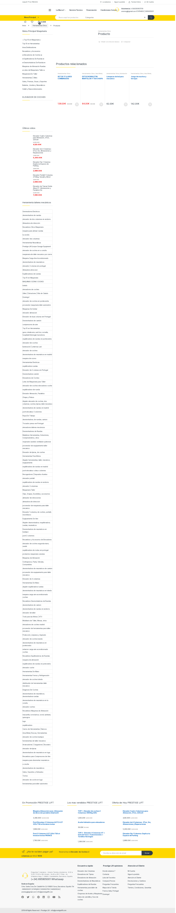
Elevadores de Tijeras (86, 874)
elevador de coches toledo (33, 679)
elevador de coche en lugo (33, 780)
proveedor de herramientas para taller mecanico (36, 629)
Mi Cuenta (149, 2)
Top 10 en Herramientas (31, 44)
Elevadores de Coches (31, 378)
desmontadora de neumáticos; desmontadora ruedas (34, 695)
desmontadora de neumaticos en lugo (36, 752)
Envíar (147, 853)
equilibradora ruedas (30, 366)
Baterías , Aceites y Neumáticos (33, 85)
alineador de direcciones (32, 498)
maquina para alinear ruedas (33, 231)
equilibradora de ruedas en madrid (35, 467)
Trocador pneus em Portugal (33, 423)
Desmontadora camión (31, 374)
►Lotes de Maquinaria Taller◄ (33, 70)
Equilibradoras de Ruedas (87, 884)
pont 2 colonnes (28, 536)
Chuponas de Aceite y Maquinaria (90, 893)
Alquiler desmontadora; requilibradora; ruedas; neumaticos (36, 524)
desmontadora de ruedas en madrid (36, 408)
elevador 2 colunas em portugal (34, 266)
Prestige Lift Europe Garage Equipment (37, 246)
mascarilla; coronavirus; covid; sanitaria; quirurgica (37, 716)
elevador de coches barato (33, 639)
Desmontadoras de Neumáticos (89, 881)
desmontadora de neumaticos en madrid (37, 354)
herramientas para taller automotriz (35, 784)
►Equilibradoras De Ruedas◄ (33, 59)
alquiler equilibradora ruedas (33, 587)
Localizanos (105, 2)
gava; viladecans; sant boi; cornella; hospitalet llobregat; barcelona (35, 333)
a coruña (26, 764)
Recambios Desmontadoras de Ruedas (37, 601)
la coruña (26, 235)
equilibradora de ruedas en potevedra (37, 664)
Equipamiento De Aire (30, 519)
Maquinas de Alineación (31, 558)
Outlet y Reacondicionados (32, 89)
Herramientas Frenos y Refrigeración (36, 675)
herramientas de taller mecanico (34, 741)
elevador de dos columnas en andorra (37, 219)
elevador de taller (29, 613)
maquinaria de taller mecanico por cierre (37, 254)
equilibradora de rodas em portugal (35, 550)
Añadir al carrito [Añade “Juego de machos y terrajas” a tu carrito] (150, 104)
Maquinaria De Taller (29, 74)
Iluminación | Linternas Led (32, 347)
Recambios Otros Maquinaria (33, 227)
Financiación (91, 10)
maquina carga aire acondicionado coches (35, 595)
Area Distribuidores (29, 47)
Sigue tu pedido (119, 2)
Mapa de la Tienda (109, 888)
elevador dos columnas (31, 239)
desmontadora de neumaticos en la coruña (35, 701)
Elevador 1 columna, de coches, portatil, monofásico (37, 513)
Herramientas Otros (40, 25)
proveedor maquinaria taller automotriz (37, 305)
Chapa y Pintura (28, 397)
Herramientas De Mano (31, 583)
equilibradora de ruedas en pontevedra (37, 339)
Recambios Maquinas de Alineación (35, 711)
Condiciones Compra (109, 10)
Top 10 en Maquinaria (30, 278)
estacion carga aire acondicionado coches (35, 650)
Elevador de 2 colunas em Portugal (35, 370)
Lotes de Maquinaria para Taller (34, 382)
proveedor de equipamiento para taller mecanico (37, 573)
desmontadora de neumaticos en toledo (37, 590)
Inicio (24, 25)
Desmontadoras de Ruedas (32, 431)
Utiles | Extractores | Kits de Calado (35, 293)
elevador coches (29, 707)
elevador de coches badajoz (33, 737)
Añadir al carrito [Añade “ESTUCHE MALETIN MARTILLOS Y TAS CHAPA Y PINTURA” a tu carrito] (101, 104)
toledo (25, 285)
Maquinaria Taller (29, 490)
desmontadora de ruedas (32, 215)
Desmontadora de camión (32, 321)
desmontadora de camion (32, 605)
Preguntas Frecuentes (111, 884)
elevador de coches (30, 350)
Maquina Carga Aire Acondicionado (35, 258)
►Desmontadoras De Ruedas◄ (33, 62)
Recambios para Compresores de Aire (36, 756)
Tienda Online (134, 2)
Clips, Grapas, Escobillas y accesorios (36, 494)
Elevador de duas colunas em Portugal (37, 317)
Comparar (126, 42)
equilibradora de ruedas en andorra (36, 482)
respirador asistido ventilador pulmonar (37, 442)
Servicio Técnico (76, 10)
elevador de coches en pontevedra (36, 301)
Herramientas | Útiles (29, 78)
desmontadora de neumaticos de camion (37, 568)
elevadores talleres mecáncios (34, 427)
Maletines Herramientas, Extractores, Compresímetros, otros (36, 436)
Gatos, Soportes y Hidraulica (33, 772)
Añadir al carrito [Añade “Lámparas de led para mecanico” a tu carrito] (126, 104)
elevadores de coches (31, 289)
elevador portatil (29, 478)
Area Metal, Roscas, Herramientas (92, 74)
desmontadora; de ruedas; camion (35, 419)
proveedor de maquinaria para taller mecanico (36, 507)
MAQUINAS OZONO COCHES (33, 282)
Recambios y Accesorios (31, 51)
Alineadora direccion (30, 270)
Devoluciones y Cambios (137, 881)
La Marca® (60, 10)
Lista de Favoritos (109, 878)
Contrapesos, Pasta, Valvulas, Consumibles (33, 563)
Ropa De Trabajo (29, 416)
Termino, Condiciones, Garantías (139, 888)
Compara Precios (109, 881)
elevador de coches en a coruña (35, 250)
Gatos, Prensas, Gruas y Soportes (34, 81)
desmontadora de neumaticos (33, 262)
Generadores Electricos (31, 211)
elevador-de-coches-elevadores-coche (37, 386)
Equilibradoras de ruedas (32, 274)
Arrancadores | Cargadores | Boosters (37, 745)
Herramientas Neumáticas (32, 243)
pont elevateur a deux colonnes (34, 470)
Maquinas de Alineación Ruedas (34, 66)
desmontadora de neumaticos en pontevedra (35, 644)
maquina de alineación (31, 660)
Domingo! (26, 297)
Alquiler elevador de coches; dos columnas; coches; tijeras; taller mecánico (37, 402)
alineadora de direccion (31, 502)
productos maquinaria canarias (34, 554)
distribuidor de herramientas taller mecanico (35, 684)
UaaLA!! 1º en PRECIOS (30, 2)
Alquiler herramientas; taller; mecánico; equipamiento (36, 461)
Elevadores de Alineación (87, 878)
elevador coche (28, 668)
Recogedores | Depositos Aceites (35, 474)
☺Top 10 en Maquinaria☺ (31, 40)
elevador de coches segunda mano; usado (36, 545)
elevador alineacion (30, 313)
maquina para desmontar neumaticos (36, 760)
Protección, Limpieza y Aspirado (34, 635)
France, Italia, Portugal (111, 891)
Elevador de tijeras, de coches (34, 452)
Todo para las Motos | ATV (32, 617)
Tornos (25, 776)
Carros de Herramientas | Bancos (35, 729)
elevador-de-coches (30, 343)
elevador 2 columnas (30, 486)
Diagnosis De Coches (30, 690)
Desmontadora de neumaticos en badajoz (35, 530)
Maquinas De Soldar (30, 309)
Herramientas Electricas (31, 362)
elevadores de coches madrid (34, 624)
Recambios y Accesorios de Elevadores (37, 540)
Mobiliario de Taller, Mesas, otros (35, 621)
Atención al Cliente (134, 878)
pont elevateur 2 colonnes (32, 412)
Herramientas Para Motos (32, 456)
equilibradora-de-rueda (31, 390)
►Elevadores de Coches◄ (32, 55)
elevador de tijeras (29, 748)
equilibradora (27, 725)
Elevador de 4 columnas (31, 579)
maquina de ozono (29, 358)
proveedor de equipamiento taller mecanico (35, 447)
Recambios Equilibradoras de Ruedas (36, 656)
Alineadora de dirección (31, 223)
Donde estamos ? (109, 871)
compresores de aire (30, 324)
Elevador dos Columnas (86, 871)
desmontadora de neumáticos (33, 768)
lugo (24, 721)
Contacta (106, 874)
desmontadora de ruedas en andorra (36, 609)
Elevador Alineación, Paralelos (34, 393)
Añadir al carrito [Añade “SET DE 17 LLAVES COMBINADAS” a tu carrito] (77, 104)
